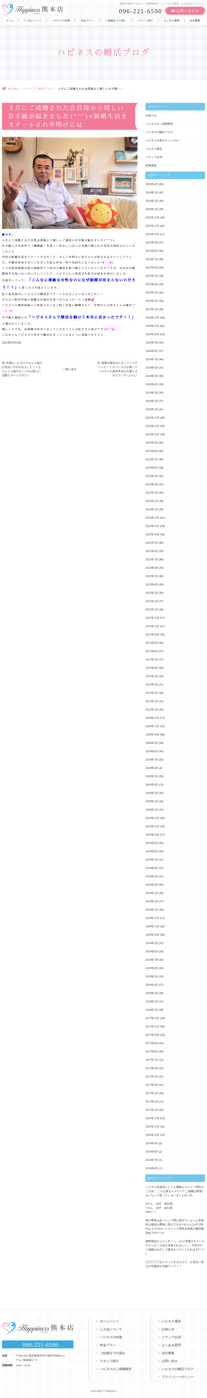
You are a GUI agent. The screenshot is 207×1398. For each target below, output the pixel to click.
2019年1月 (151, 909)
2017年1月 (151, 1109)
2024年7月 (151, 359)
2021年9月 (151, 642)
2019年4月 (151, 884)
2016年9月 (151, 1143)
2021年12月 (152, 617)
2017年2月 (151, 1101)
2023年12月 (152, 417)
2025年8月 (151, 250)
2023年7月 (151, 459)
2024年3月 (151, 392)
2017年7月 (151, 1059)
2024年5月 (151, 376)
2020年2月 (151, 801)
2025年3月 (151, 292)
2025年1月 (151, 309)
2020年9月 (151, 742)
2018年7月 (151, 959)
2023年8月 (151, 451)
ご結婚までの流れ (115, 20)
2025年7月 (151, 259)
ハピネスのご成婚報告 (159, 123)
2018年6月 (151, 968)
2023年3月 (151, 492)
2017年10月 (152, 1034)
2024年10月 (152, 334)
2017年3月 (151, 1093)
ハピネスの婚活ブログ (38, 88)
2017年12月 (152, 1018)
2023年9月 (151, 442)
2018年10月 (152, 934)
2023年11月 (152, 426)
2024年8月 (151, 351)
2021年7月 (151, 659)
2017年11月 (152, 1026)
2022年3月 (151, 592)
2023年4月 (151, 484)
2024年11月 (152, 325)
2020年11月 (152, 726)
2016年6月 (151, 1168)
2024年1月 (151, 409)
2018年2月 (151, 1001)
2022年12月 (152, 517)
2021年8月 (151, 651)
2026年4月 (151, 184)
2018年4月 (151, 984)
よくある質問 (171, 20)
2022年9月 (151, 542)
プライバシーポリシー (178, 1377)
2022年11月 (152, 526)
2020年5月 (151, 776)
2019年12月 (152, 818)
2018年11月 (152, 926)
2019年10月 (152, 834)
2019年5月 (151, 876)
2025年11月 (152, 225)
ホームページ (109, 1321)
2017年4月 (151, 1084)
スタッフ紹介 (145, 20)
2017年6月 (151, 1068)
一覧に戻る (70, 369)
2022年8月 (151, 551)
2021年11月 (152, 626)
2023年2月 (151, 501)
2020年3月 (151, 793)
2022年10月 (152, 534)
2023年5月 (151, 476)
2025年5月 (151, 275)
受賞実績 (151, 165)
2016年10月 (152, 1134)
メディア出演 (153, 157)
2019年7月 (151, 859)
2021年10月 (152, 634)
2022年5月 (151, 576)
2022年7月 (151, 559)
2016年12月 (152, 1118)
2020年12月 (152, 717)
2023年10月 (152, 434)
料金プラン (87, 20)
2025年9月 (151, 242)
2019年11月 (152, 826)
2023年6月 (151, 467)
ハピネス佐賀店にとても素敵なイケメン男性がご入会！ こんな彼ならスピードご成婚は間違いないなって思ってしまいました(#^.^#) (175, 1191)
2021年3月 (151, 692)
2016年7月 (151, 1160)
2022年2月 (151, 601)
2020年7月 (151, 759)
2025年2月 (151, 300)
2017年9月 (151, 1043)
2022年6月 (151, 567)
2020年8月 (151, 751)
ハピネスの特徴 (61, 20)
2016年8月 (151, 1151)
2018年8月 (151, 951)
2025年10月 (152, 234)
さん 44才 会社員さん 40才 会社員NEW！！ (158, 1208)
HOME (13, 88)
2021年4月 (151, 684)
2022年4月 (151, 584)
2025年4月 (151, 284)
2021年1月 (151, 709)
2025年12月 (152, 217)
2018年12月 (152, 918)
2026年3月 (151, 192)
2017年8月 (151, 1051)
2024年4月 (151, 384)
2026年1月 (151, 209)
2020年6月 (151, 768)
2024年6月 (151, 367)
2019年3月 (151, 893)
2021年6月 (151, 667)
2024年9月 (151, 342)
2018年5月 (151, 976)
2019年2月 (151, 901)
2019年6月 (151, 868)
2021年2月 (151, 701)
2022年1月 (151, 609)
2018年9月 (151, 943)
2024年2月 (151, 401)
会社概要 (195, 20)
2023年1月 (151, 509)
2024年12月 (152, 317)
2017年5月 (151, 1076)
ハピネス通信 (153, 148)
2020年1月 (151, 809)
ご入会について (32, 20)
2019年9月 (151, 843)
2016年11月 (152, 1126)
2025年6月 (151, 267)
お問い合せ (170, 1361)
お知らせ (151, 115)
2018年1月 (151, 1009)
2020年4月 (151, 784)
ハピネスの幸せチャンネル (162, 140)
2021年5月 (151, 676)
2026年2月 (151, 200)
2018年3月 (151, 993)
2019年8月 (151, 851)
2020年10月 (152, 734)
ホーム (10, 20)
